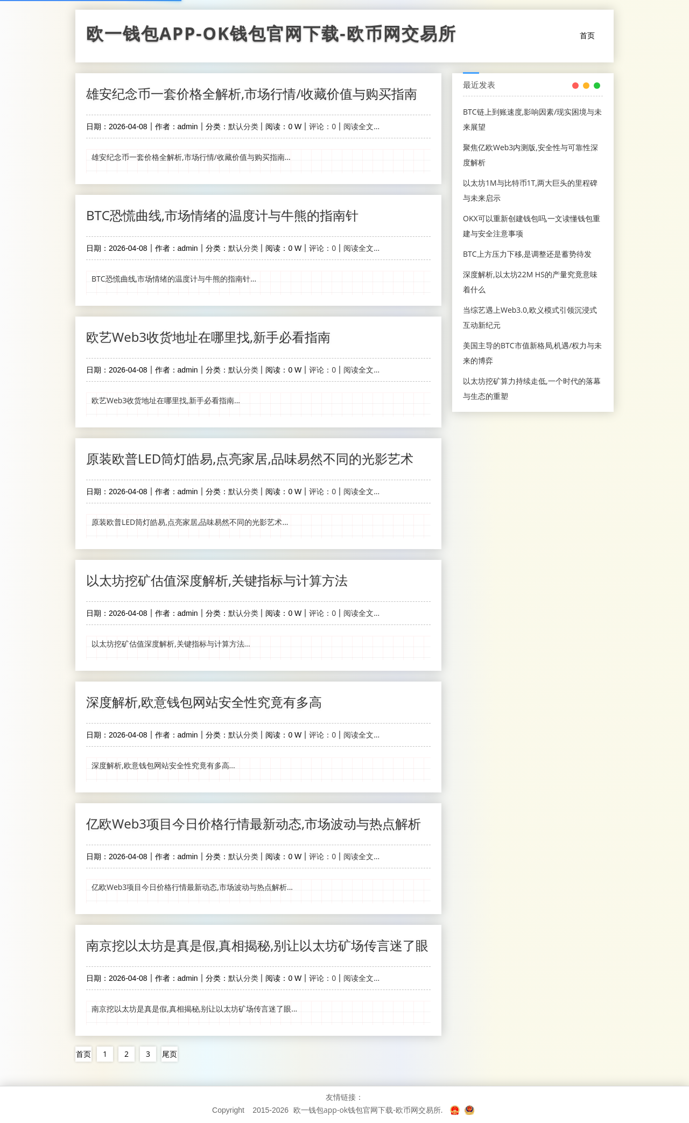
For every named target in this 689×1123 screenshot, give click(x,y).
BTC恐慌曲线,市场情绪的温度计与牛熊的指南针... (174, 278)
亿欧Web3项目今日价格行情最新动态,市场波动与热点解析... (192, 887)
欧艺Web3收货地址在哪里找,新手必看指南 (208, 337)
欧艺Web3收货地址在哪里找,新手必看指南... (166, 400)
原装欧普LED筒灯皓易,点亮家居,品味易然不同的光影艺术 (249, 458)
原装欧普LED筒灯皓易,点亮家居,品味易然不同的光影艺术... (190, 522)
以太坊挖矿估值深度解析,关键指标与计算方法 (217, 580)
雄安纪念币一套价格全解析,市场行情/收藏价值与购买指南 (251, 93)
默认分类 (243, 126)
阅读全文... (361, 126)
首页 (587, 35)
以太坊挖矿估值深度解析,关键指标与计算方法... (171, 643)
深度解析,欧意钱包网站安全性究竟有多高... (163, 765)
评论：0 (322, 126)
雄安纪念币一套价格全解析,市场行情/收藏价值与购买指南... (191, 157)
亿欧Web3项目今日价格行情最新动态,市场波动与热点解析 (253, 823)
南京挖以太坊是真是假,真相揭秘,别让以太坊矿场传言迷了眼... (194, 1008)
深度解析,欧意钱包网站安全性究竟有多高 (204, 702)
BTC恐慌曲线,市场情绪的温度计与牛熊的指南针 (222, 215)
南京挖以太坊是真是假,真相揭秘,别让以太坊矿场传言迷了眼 (257, 945)
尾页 (169, 1054)
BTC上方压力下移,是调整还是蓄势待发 (527, 254)
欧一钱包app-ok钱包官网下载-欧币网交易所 (271, 36)
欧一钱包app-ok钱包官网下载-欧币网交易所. (367, 1110)
